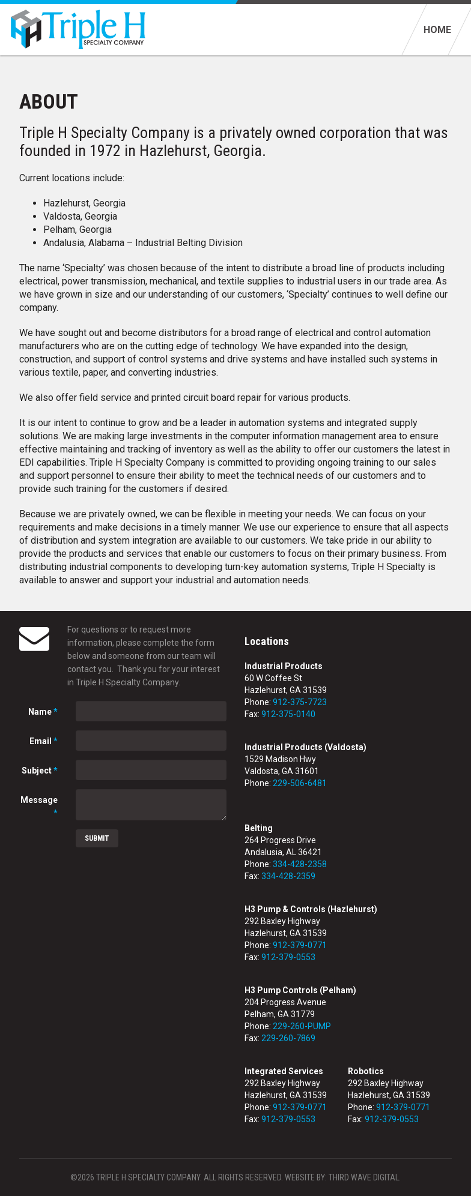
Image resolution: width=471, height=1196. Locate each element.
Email (43, 741)
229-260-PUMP (302, 1026)
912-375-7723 (300, 702)
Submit (97, 838)
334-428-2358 (300, 864)
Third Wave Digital (364, 1177)
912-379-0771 (300, 945)
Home (437, 29)
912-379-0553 (288, 957)
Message (39, 806)
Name (43, 712)
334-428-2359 (288, 876)
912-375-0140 (288, 714)
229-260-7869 (288, 1038)
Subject (40, 770)
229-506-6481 (300, 783)
